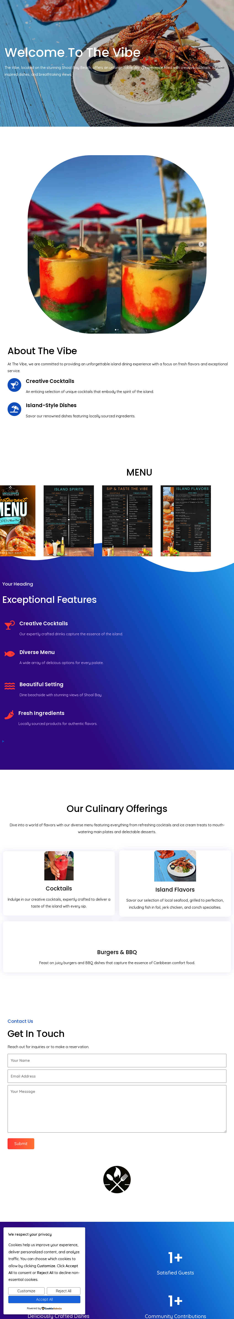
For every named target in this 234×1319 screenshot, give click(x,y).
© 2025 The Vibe (214, 1289)
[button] (162, 1150)
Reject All (63, 1291)
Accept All (44, 1299)
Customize (26, 1291)
